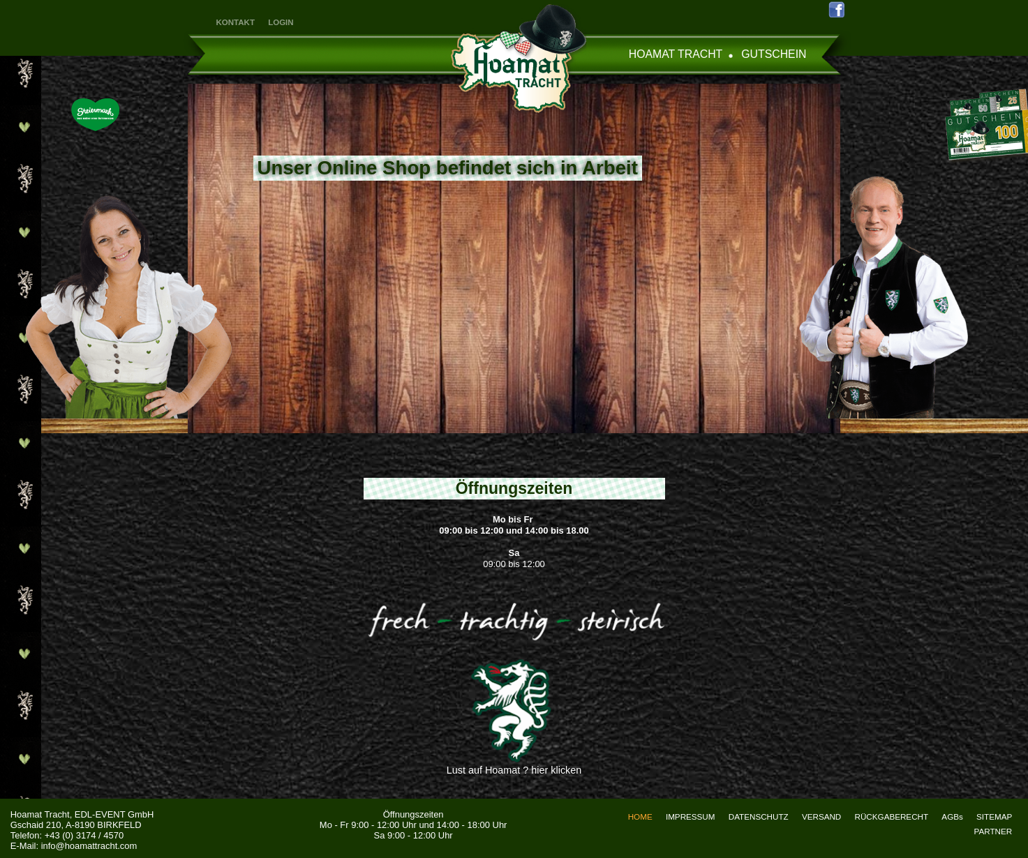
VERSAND (821, 816)
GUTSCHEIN (773, 54)
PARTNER (993, 831)
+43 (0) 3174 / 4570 (84, 835)
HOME (640, 816)
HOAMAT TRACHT (676, 54)
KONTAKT (235, 22)
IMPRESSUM (690, 816)
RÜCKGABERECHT (892, 816)
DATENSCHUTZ (759, 816)
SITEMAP (994, 816)
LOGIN (280, 22)
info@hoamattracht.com (89, 846)
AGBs (951, 816)
